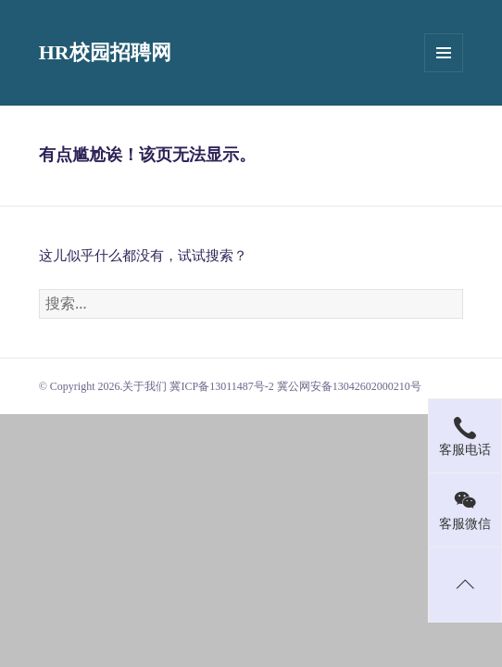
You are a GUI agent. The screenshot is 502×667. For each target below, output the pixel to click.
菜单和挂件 (443, 52)
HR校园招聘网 (105, 52)
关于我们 (144, 386)
